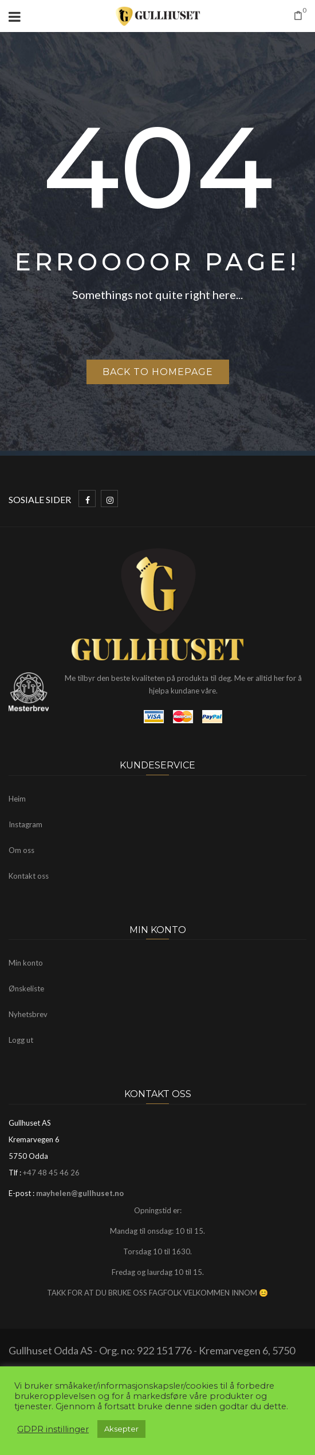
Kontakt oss (29, 875)
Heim (17, 798)
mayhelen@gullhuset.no (80, 1193)
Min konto (26, 962)
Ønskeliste (26, 988)
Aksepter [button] (121, 1428)
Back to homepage (158, 371)
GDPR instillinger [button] (53, 1429)
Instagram (25, 824)
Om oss (21, 850)
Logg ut (21, 1040)
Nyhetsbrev (28, 1014)
